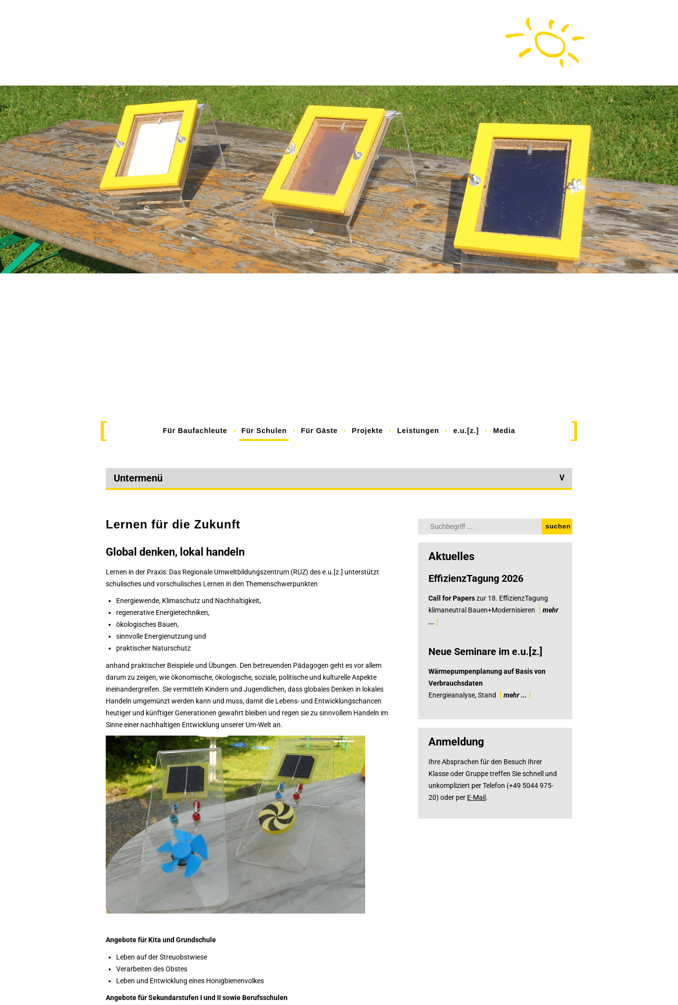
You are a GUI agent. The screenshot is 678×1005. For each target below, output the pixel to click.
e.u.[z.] (466, 431)
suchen (558, 526)
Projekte (367, 431)
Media (504, 431)
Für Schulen (264, 431)
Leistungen (418, 431)
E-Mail (476, 797)
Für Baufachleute (195, 431)
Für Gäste (319, 431)
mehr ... (515, 695)
